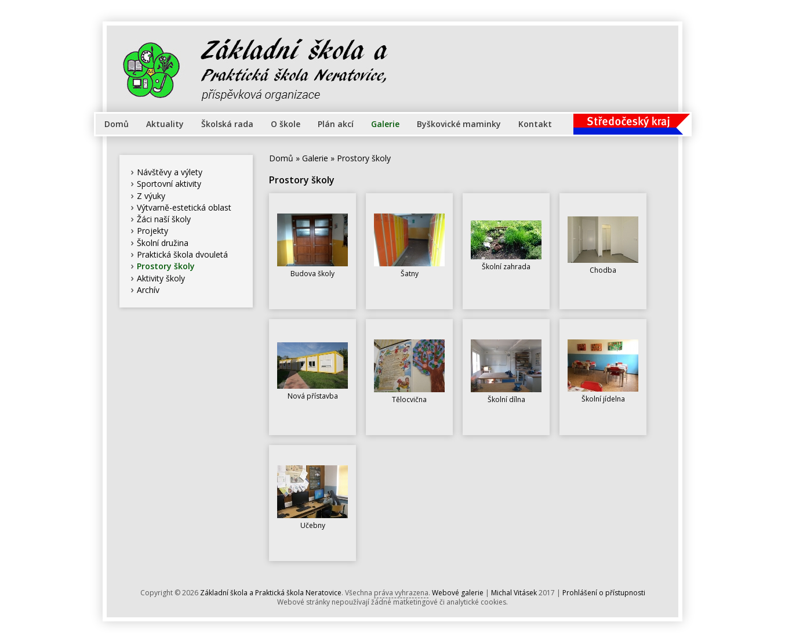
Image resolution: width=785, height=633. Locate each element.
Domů (116, 123)
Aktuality (165, 123)
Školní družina (162, 242)
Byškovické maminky (459, 123)
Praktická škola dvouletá (182, 254)
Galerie (385, 123)
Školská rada (227, 123)
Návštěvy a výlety (169, 172)
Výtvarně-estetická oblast (184, 207)
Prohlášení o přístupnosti (603, 593)
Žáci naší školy (164, 219)
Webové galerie (458, 593)
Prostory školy (166, 266)
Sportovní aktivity (169, 183)
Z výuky (151, 195)
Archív (148, 289)
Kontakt (535, 123)
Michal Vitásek (514, 593)
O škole (285, 123)
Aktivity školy (161, 278)
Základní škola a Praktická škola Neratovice (270, 593)
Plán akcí (336, 123)
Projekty (152, 230)
